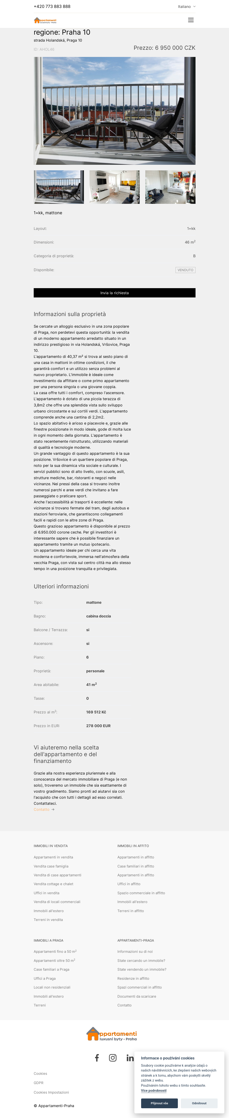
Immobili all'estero (49, 911)
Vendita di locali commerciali (57, 902)
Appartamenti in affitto (135, 857)
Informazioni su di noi (135, 951)
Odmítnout (199, 1103)
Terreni (40, 1005)
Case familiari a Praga (51, 969)
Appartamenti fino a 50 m (55, 951)
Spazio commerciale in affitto (141, 893)
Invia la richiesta (114, 292)
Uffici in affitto (128, 884)
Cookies (40, 1073)
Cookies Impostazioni (51, 1092)
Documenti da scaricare (136, 996)
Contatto (124, 1005)
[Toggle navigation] (191, 20)
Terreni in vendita (48, 919)
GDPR (38, 1083)
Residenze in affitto (133, 978)
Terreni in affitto (130, 911)
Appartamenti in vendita (53, 857)
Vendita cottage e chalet (53, 884)
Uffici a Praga (45, 978)
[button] (41, 188)
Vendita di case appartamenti (57, 875)
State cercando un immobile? (141, 960)
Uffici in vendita (46, 893)
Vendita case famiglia (51, 866)
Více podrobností (154, 1091)
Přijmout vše (159, 1103)
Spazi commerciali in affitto (139, 987)
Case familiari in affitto (135, 866)
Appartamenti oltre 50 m (54, 960)
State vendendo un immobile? (141, 969)
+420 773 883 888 (52, 6)
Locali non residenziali (52, 987)
